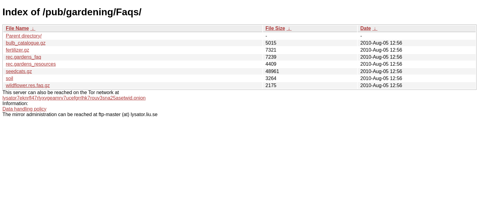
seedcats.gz (19, 71)
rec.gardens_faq (23, 57)
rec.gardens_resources (31, 64)
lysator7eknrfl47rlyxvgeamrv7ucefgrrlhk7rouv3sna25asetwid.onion (74, 98)
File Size (275, 28)
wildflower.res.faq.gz (28, 85)
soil (9, 78)
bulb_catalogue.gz (26, 43)
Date (365, 28)
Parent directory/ (24, 35)
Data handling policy (24, 109)
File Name (17, 28)
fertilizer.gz (17, 50)
